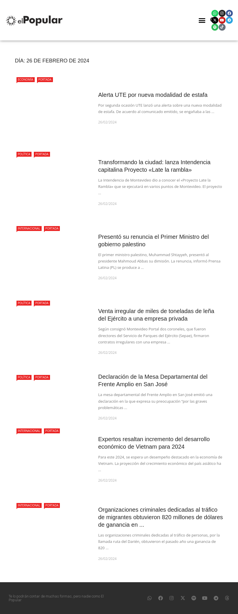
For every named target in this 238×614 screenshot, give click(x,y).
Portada (44, 79)
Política (24, 154)
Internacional (29, 228)
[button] (201, 20)
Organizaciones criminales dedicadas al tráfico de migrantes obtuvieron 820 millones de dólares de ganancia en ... (160, 517)
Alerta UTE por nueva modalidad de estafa (153, 95)
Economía (25, 79)
